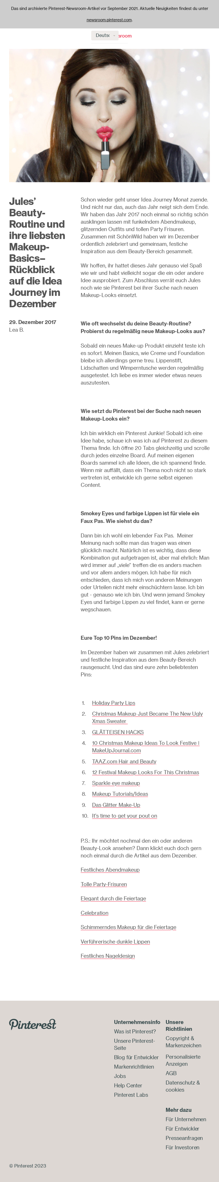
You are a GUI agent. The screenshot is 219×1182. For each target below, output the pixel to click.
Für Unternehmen (186, 1115)
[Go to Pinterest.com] (32, 1021)
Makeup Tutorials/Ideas (120, 792)
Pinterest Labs (131, 1090)
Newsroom (29, 36)
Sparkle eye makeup (116, 782)
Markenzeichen (183, 1042)
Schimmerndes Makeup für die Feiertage (128, 925)
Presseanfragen (184, 1133)
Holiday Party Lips (113, 703)
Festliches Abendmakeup (110, 868)
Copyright (177, 1035)
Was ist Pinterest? (135, 1028)
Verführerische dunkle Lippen (115, 939)
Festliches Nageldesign (108, 953)
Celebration (94, 910)
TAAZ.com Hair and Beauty (124, 760)
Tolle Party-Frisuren (104, 882)
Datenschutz (180, 1078)
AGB (171, 1069)
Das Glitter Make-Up (116, 803)
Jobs (120, 1072)
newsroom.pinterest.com (109, 19)
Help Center (128, 1081)
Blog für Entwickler (136, 1053)
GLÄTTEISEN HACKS (118, 731)
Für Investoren (182, 1142)
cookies (175, 1085)
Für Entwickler (182, 1124)
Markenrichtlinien (134, 1063)
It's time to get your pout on (124, 814)
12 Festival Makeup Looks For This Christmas (145, 771)
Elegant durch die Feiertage (113, 896)
